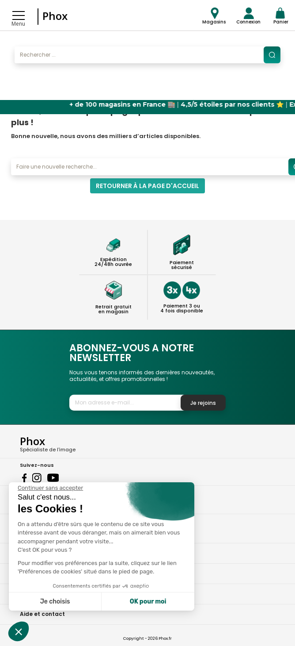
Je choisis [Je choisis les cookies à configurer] (55, 601)
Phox (55, 15)
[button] (18, 631)
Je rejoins (203, 403)
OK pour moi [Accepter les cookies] (148, 601)
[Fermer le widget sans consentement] (50, 488)
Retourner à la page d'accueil (147, 185)
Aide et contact (42, 614)
